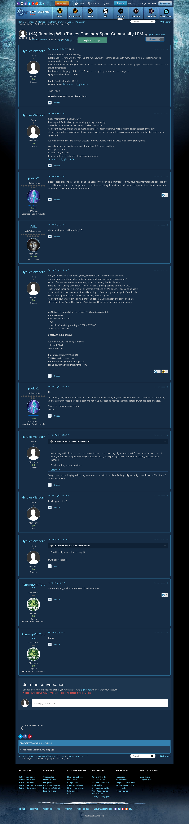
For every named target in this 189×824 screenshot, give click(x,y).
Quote (57, 102)
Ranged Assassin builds (125, 782)
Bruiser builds (121, 779)
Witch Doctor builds (100, 791)
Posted (57, 49)
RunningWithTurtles (33, 586)
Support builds (122, 791)
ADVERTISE (47, 808)
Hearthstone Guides (75, 788)
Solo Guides (72, 791)
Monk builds (97, 785)
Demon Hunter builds (101, 782)
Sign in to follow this (156, 34)
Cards (69, 793)
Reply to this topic (92, 40)
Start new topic (66, 40)
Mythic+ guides (49, 779)
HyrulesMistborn (33, 51)
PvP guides (47, 782)
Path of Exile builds (27, 779)
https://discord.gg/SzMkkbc (76, 84)
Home (22, 21)
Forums (32, 21)
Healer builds (121, 788)
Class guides (48, 777)
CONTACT (34, 808)
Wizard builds (97, 793)
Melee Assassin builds (125, 785)
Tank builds (120, 777)
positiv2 (33, 178)
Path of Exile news (26, 782)
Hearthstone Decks (75, 777)
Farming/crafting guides (101, 796)
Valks (33, 226)
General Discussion (78, 21)
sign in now (86, 689)
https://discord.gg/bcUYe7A (61, 159)
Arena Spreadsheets (75, 785)
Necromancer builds (100, 788)
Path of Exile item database (30, 785)
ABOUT (22, 808)
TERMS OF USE (83, 808)
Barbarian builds (99, 777)
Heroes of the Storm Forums (52, 21)
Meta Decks (72, 779)
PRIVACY (68, 808)
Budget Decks (73, 782)
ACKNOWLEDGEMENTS (103, 808)
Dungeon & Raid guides (53, 788)
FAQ (58, 808)
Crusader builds (98, 779)
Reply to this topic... (46, 703)
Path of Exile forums (27, 788)
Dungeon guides (146, 779)
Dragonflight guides (51, 785)
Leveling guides (49, 791)
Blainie (81, 545)
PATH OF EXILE (25, 770)
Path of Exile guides (27, 777)
